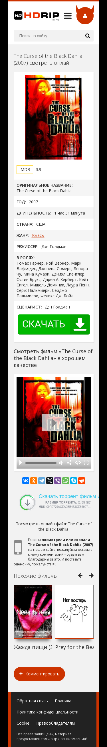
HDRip (33, 15)
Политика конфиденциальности (47, 712)
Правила (63, 700)
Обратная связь (32, 700)
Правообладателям (55, 723)
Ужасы (38, 235)
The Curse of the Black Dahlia (65, 526)
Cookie (23, 723)
